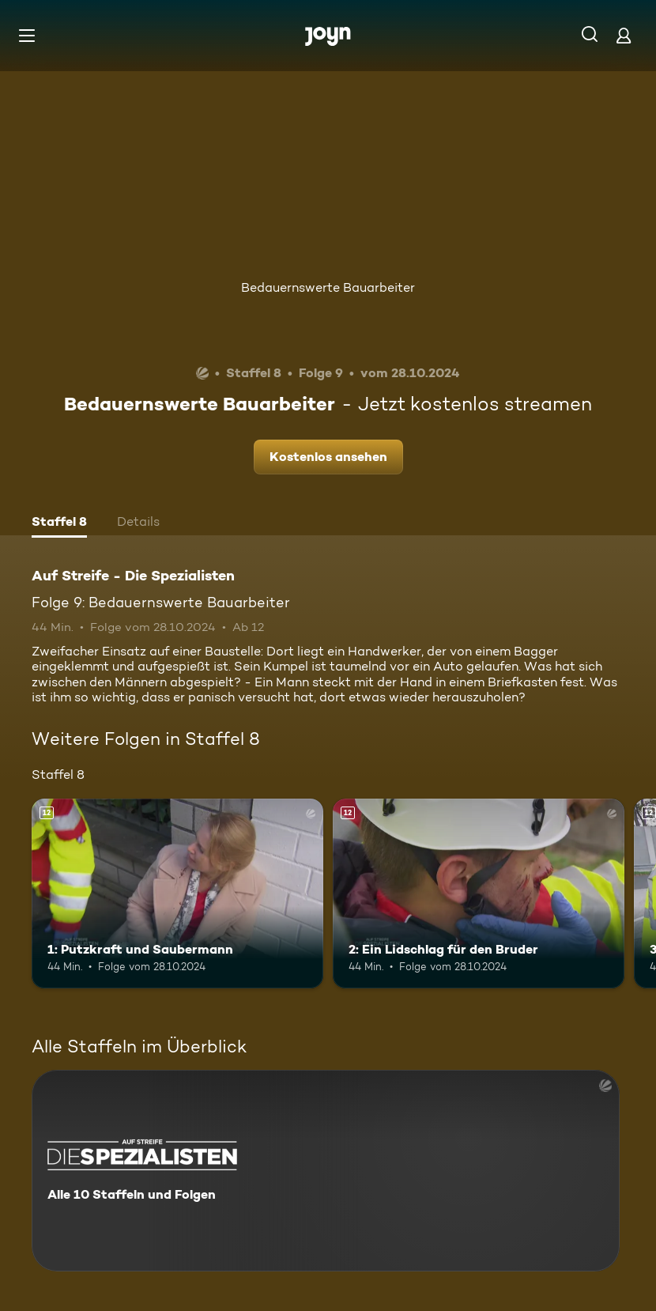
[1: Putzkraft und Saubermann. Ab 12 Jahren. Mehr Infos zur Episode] (177, 893)
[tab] (59, 523)
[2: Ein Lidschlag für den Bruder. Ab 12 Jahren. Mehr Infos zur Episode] (478, 893)
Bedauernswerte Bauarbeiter (328, 287)
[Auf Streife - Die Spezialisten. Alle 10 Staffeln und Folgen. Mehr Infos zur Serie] (326, 1170)
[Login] (624, 35)
